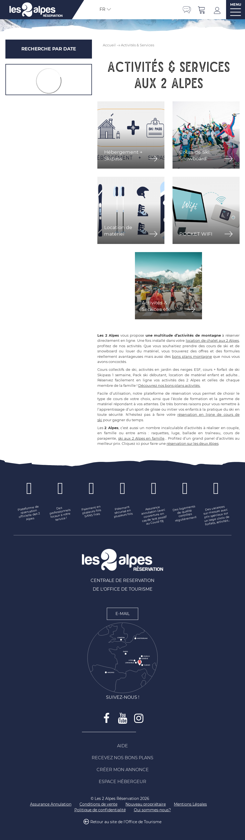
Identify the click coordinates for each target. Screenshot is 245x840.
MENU (235, 4)
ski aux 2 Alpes (131, 438)
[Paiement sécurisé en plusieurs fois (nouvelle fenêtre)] (122, 511)
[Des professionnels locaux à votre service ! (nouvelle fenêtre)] (60, 513)
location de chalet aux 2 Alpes (212, 340)
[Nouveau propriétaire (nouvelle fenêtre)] (145, 804)
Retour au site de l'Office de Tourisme (125, 822)
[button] (202, 10)
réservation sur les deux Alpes (192, 443)
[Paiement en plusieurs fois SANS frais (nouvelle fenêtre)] (91, 511)
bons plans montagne (192, 356)
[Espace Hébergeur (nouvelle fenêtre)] (122, 781)
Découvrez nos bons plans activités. (169, 385)
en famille (154, 438)
